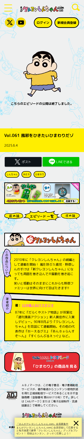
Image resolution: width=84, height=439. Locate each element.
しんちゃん (12, 174)
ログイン (43, 22)
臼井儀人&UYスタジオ (38, 305)
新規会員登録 (66, 22)
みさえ (26, 174)
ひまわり (39, 174)
